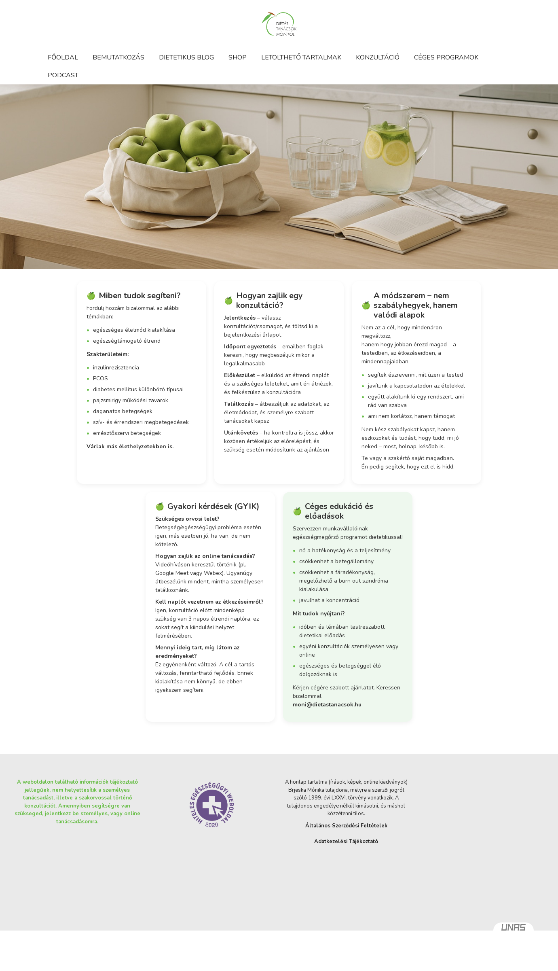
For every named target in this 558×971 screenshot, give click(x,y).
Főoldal (63, 57)
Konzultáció (377, 57)
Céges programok (446, 57)
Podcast (63, 75)
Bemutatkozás (118, 57)
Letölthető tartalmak (301, 57)
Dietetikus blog (186, 57)
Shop (237, 57)
